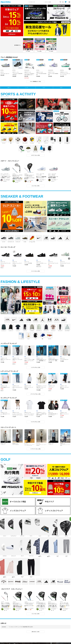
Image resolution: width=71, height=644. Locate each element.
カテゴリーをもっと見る (35, 155)
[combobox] (35, 2)
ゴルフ (61, 87)
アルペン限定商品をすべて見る (35, 81)
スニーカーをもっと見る (35, 271)
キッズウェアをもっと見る (35, 421)
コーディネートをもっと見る (35, 448)
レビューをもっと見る (35, 185)
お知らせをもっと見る (35, 631)
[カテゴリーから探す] (50, 2)
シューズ (26, 87)
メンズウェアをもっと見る (35, 367)
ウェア (44, 87)
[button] (70, 69)
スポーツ (8, 87)
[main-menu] (69, 2)
